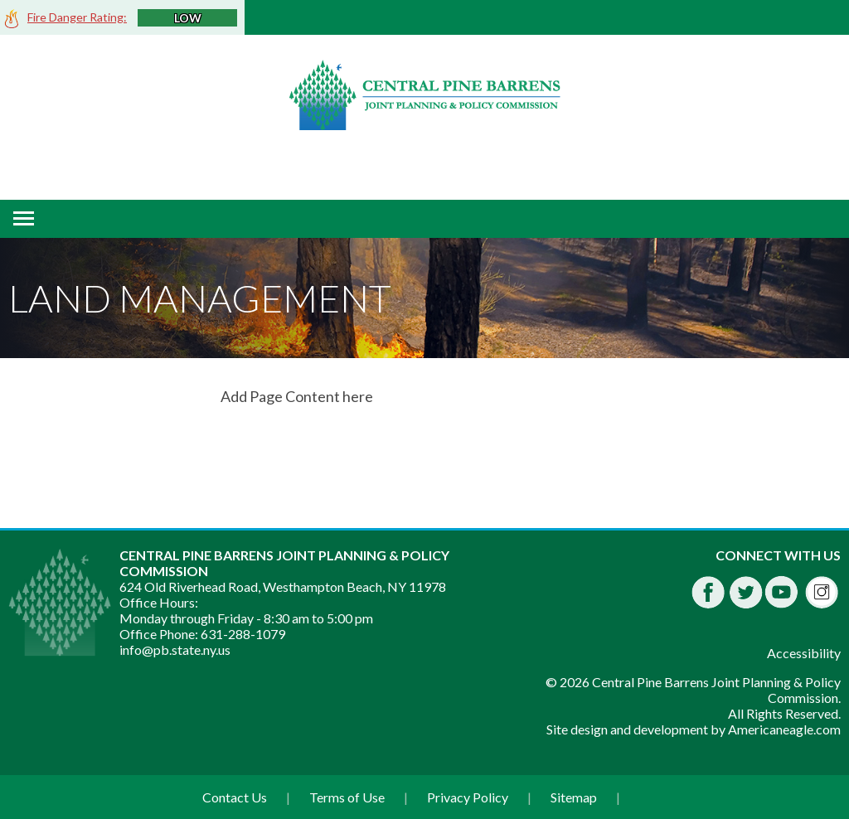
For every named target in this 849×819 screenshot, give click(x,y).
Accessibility (804, 653)
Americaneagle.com (784, 729)
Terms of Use (347, 797)
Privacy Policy (467, 797)
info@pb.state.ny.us (174, 649)
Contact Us (234, 797)
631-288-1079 (243, 634)
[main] (531, 396)
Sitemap (574, 797)
